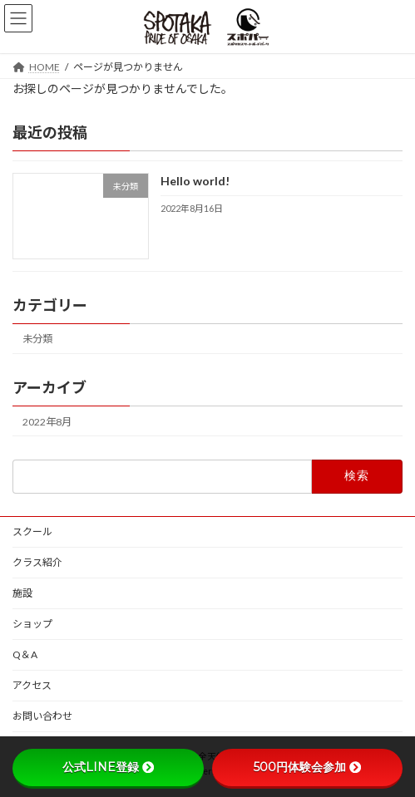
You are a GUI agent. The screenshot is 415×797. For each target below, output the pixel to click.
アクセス (32, 685)
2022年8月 (47, 422)
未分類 (37, 338)
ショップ (32, 623)
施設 (22, 593)
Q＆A (24, 654)
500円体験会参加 (307, 767)
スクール (32, 531)
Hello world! (195, 181)
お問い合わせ (42, 716)
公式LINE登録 (108, 767)
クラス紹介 (37, 562)
